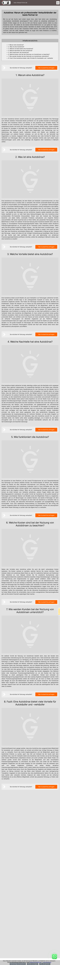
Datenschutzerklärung (35, 962)
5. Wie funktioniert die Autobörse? (18, 52)
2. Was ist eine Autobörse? (16, 47)
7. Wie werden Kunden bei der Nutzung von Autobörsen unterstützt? (28, 56)
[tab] (30, 40)
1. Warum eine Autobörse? (16, 45)
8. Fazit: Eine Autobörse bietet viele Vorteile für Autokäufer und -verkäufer (30, 58)
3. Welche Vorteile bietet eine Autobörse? (20, 48)
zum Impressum (47, 962)
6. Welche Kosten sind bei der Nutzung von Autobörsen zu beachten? (29, 54)
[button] (30, 40)
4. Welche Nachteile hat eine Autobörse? (20, 50)
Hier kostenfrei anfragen (46, 68)
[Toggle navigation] (58, 3)
